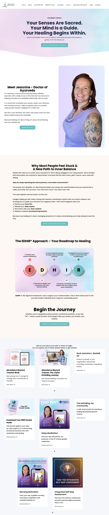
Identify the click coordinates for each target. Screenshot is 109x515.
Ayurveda (60, 5)
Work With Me (38, 5)
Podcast (97, 5)
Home (23, 5)
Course (68, 5)
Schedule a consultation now (54, 324)
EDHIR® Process (50, 5)
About (30, 5)
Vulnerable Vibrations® (80, 5)
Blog (91, 5)
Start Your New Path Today (54, 224)
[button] (54, 390)
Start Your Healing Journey (54, 45)
